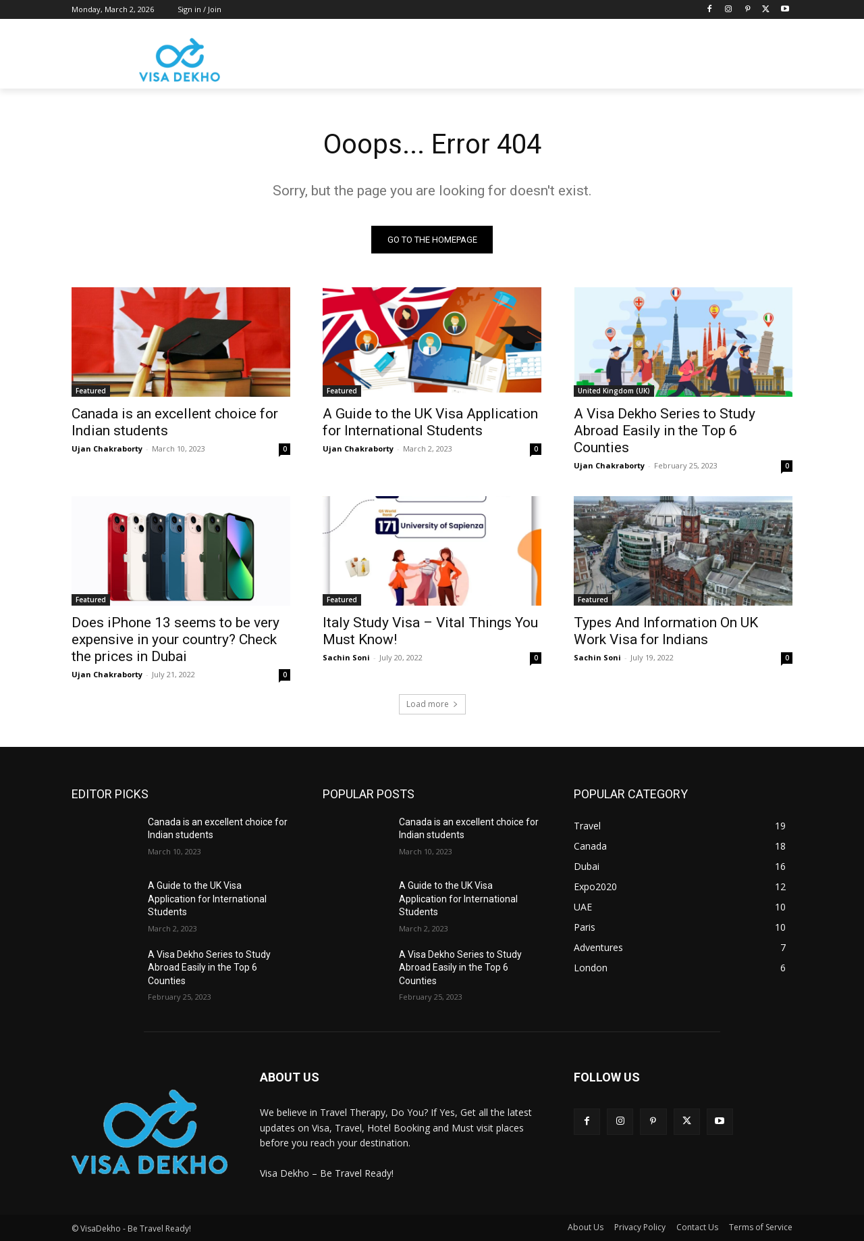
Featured (91, 390)
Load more (432, 704)
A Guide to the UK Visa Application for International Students (430, 422)
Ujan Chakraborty (107, 448)
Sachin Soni (346, 657)
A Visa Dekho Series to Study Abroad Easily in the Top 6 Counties (664, 431)
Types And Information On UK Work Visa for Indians (666, 631)
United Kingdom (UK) (614, 390)
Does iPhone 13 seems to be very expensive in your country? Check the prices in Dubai (175, 639)
